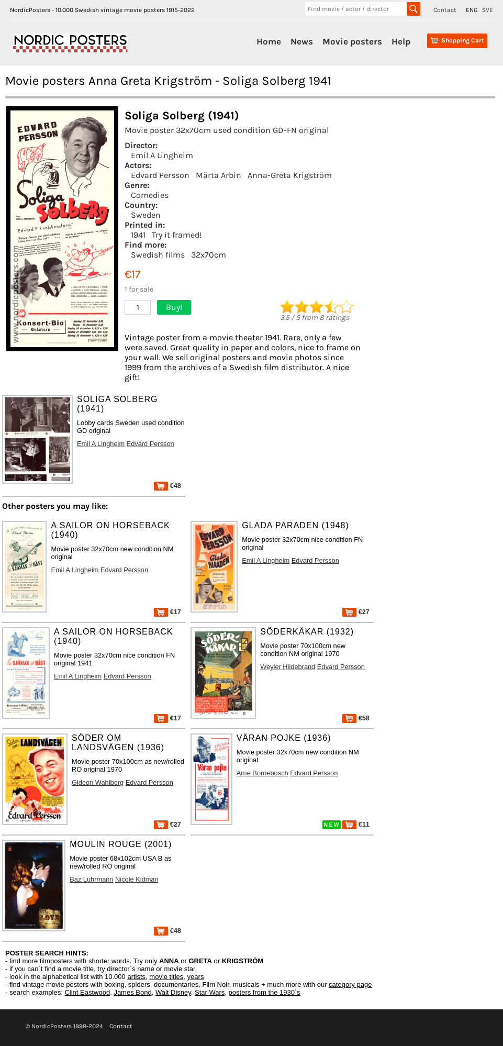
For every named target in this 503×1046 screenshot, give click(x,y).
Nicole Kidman (137, 879)
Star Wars (210, 992)
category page (350, 984)
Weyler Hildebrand (287, 667)
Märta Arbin (218, 175)
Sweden (146, 215)
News (301, 41)
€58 (356, 718)
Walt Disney (173, 992)
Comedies (150, 195)
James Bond (132, 992)
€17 (167, 612)
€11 (356, 824)
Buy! (174, 307)
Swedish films (158, 255)
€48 (167, 485)
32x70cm (208, 255)
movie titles (166, 977)
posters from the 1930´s (264, 992)
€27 (356, 612)
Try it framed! (177, 235)
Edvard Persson (160, 175)
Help (401, 41)
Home (268, 41)
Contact (444, 10)
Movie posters (352, 41)
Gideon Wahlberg (98, 782)
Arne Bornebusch (262, 773)
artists (136, 977)
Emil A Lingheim (162, 155)
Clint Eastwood (87, 992)
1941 (138, 235)
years (195, 977)
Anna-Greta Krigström (290, 175)
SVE (487, 10)
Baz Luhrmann (91, 879)
